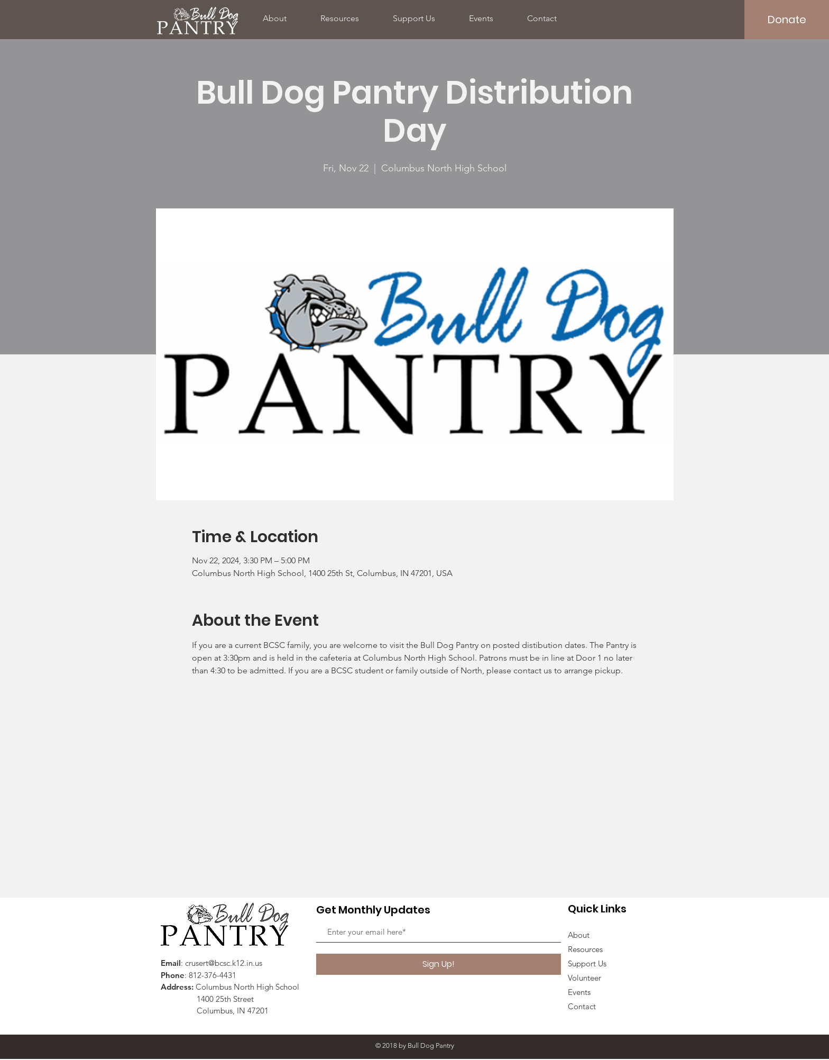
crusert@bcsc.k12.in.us (223, 963)
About (578, 935)
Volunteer (584, 978)
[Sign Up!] (438, 964)
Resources (585, 949)
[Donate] (786, 19)
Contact (582, 1006)
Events (579, 992)
